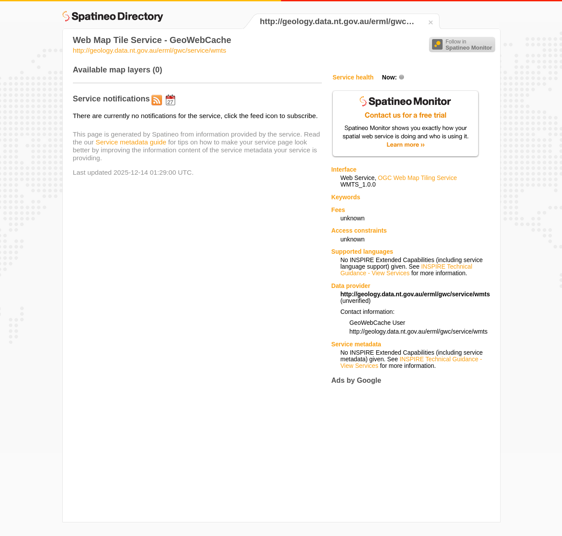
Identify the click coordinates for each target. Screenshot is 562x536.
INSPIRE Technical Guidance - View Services (406, 270)
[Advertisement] (405, 453)
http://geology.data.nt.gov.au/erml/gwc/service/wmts (150, 50)
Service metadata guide (131, 142)
